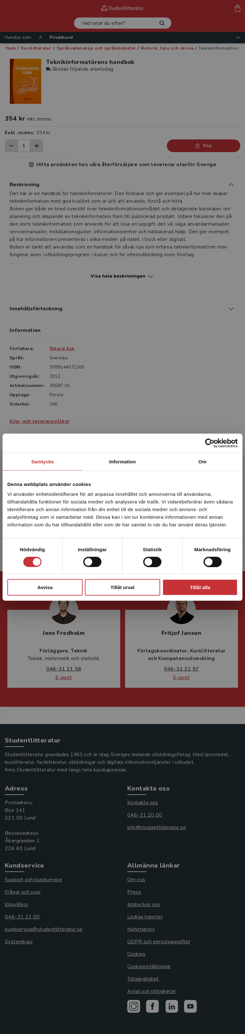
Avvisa (45, 587)
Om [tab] (202, 461)
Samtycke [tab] (42, 461)
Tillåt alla (200, 587)
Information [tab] (122, 461)
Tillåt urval (123, 587)
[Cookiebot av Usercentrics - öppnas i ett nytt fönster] (210, 443)
